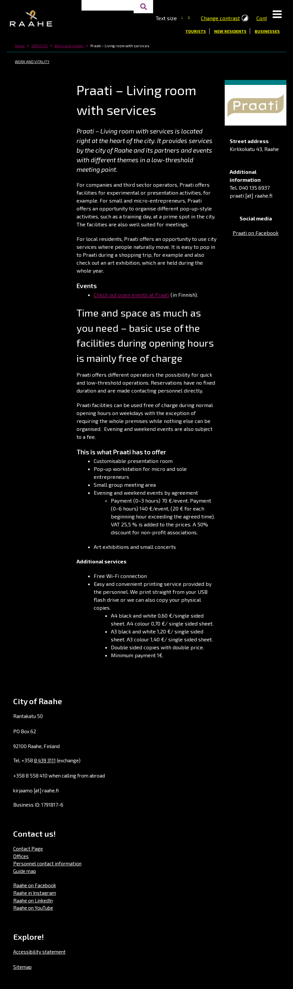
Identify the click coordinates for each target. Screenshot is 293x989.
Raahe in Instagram (34, 893)
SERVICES (39, 46)
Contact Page (28, 849)
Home (20, 46)
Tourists (195, 31)
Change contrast (220, 18)
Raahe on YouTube (33, 908)
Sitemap (22, 967)
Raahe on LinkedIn (33, 900)
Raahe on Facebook (34, 885)
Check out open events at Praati (131, 294)
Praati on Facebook (255, 233)
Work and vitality (69, 46)
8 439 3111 (45, 760)
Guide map (24, 871)
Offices (21, 856)
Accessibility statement (39, 952)
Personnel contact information (47, 863)
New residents (230, 31)
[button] (277, 14)
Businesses (267, 31)
